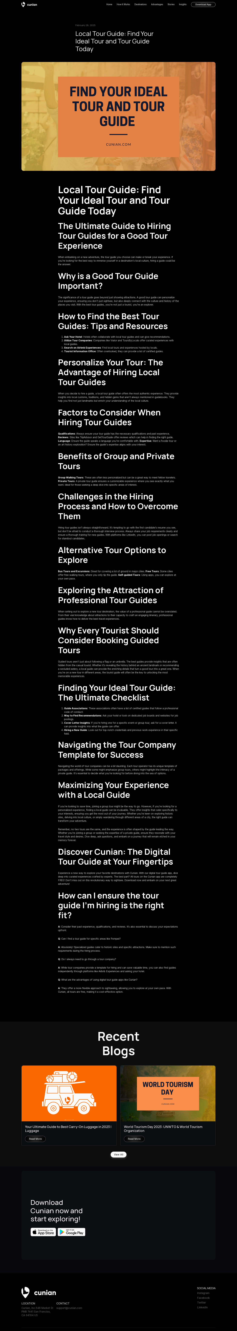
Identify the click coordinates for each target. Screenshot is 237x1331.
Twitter (201, 1304)
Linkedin (202, 1308)
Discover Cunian (90, 851)
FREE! (61, 880)
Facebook (203, 1299)
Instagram (203, 1294)
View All (118, 1156)
